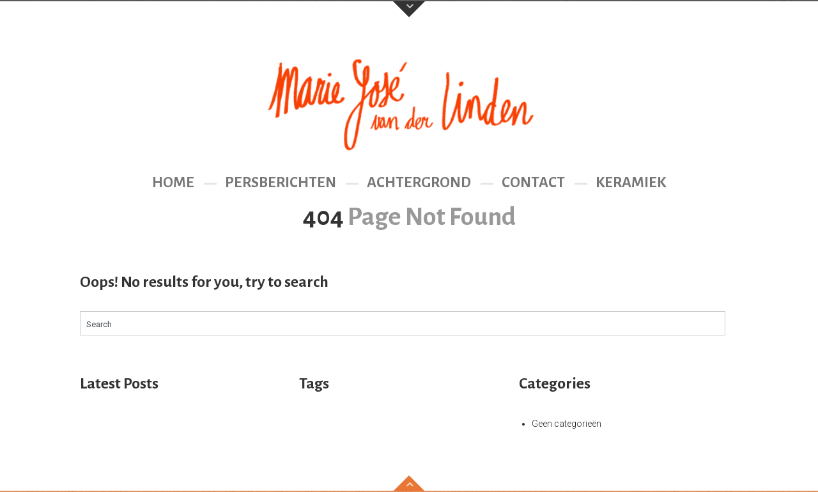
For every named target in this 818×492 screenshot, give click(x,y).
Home (173, 182)
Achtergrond (419, 182)
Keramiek (631, 182)
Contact (533, 182)
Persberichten (280, 182)
